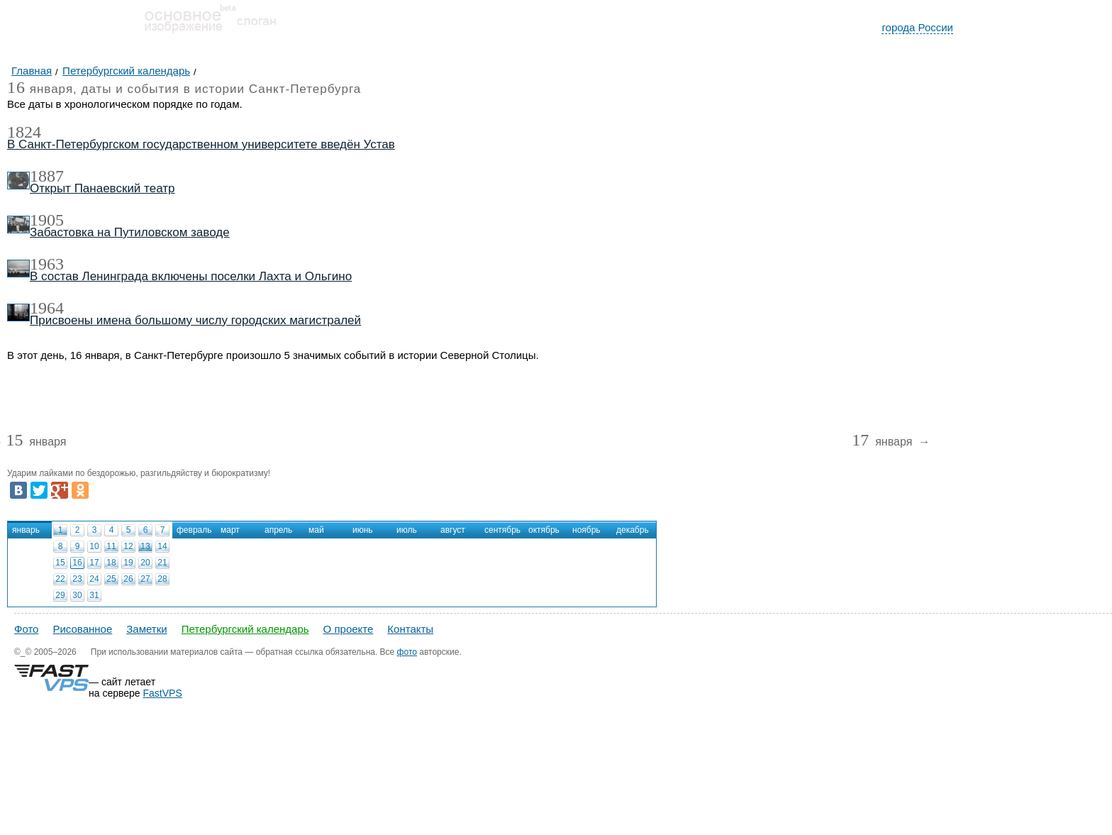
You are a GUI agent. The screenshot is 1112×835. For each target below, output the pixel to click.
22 (60, 579)
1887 (47, 176)
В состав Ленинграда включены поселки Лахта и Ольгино (191, 276)
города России (917, 27)
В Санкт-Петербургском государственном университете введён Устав (201, 144)
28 (162, 579)
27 (145, 579)
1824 (24, 132)
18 (111, 563)
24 (94, 579)
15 (60, 563)
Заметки (146, 629)
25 (111, 579)
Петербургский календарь (245, 629)
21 (162, 563)
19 (128, 563)
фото (407, 652)
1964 (47, 308)
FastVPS (162, 693)
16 (77, 563)
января (36, 442)
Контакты (410, 629)
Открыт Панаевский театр (102, 188)
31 (94, 595)
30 (77, 595)
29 (60, 595)
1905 (47, 220)
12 (128, 546)
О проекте (348, 629)
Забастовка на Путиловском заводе (130, 232)
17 (94, 563)
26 (128, 579)
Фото (26, 629)
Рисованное (82, 629)
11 (111, 546)
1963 (47, 264)
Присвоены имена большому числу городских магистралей (195, 320)
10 (94, 546)
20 (145, 563)
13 (145, 546)
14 (162, 546)
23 (77, 579)
